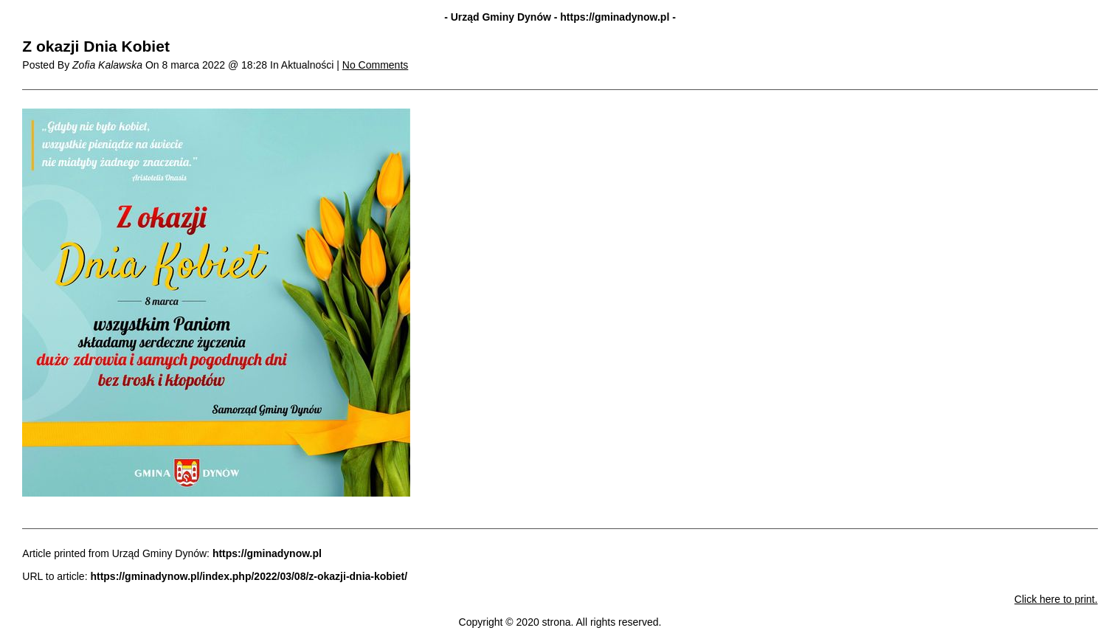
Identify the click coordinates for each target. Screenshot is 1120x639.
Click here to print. (1056, 599)
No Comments (375, 65)
